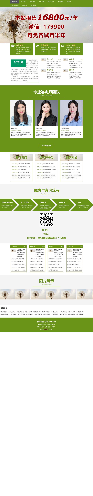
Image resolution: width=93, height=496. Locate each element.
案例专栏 (24, 5)
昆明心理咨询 (46, 314)
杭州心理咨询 (21, 314)
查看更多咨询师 (46, 145)
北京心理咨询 (11, 312)
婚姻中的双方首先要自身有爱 (54, 76)
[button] (2, 25)
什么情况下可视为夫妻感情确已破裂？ (27, 166)
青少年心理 (51, 1)
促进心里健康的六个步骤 (24, 178)
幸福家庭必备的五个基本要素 (76, 67)
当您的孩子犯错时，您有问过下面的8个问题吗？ (58, 65)
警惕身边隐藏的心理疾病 (24, 175)
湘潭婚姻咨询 (71, 314)
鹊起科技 (46, 329)
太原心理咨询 (13, 314)
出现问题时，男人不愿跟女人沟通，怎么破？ (80, 72)
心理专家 (41, 1)
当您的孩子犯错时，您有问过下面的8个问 (22, 264)
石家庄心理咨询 (4, 314)
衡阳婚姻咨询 (79, 314)
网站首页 (14, 1)
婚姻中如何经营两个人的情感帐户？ (77, 63)
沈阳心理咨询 (3, 312)
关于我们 (23, 1)
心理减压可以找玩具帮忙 (56, 261)
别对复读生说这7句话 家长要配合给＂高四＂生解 (59, 67)
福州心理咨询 (38, 314)
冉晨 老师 (14, 128)
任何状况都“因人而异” (52, 74)
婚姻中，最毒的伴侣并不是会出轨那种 (56, 72)
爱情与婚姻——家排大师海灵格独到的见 (41, 258)
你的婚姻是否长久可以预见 (37, 270)
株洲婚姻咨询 (63, 314)
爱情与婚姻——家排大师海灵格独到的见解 (79, 61)
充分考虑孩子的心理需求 (49, 175)
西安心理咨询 (36, 312)
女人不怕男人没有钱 (74, 76)
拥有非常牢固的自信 (48, 178)
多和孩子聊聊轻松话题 (52, 63)
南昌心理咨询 (28, 312)
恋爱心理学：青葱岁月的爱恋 (54, 61)
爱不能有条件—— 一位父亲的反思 (20, 270)
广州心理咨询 (20, 312)
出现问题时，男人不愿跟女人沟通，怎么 (78, 258)
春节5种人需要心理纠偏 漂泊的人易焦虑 (27, 172)
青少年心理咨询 (46, 312)
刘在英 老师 (65, 128)
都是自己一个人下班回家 (75, 78)
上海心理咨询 (63, 312)
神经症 (69, 1)
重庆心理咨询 (79, 312)
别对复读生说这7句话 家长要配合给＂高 (22, 267)
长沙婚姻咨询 (54, 314)
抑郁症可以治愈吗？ (55, 264)
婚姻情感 (60, 1)
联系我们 (33, 5)
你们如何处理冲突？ (73, 178)
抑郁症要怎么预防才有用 (56, 258)
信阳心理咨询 (54, 312)
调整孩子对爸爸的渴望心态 (53, 78)
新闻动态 (32, 1)
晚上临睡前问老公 (47, 172)
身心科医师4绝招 (54, 270)
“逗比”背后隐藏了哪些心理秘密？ (58, 267)
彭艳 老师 (39, 128)
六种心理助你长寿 (22, 169)
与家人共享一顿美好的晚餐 (74, 175)
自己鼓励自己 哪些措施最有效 (25, 164)
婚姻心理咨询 (71, 312)
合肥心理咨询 (29, 314)
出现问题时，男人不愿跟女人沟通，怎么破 (78, 164)
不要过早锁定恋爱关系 (74, 65)
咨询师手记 (15, 5)
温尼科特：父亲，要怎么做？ (76, 74)
